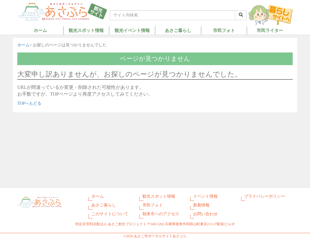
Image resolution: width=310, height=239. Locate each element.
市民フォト (224, 30)
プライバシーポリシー (264, 196)
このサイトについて (109, 214)
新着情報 (201, 205)
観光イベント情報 (132, 30)
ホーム (40, 30)
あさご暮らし (178, 30)
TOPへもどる (29, 103)
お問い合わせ (205, 214)
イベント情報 (205, 196)
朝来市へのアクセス (160, 214)
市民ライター (270, 30)
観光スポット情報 (86, 30)
